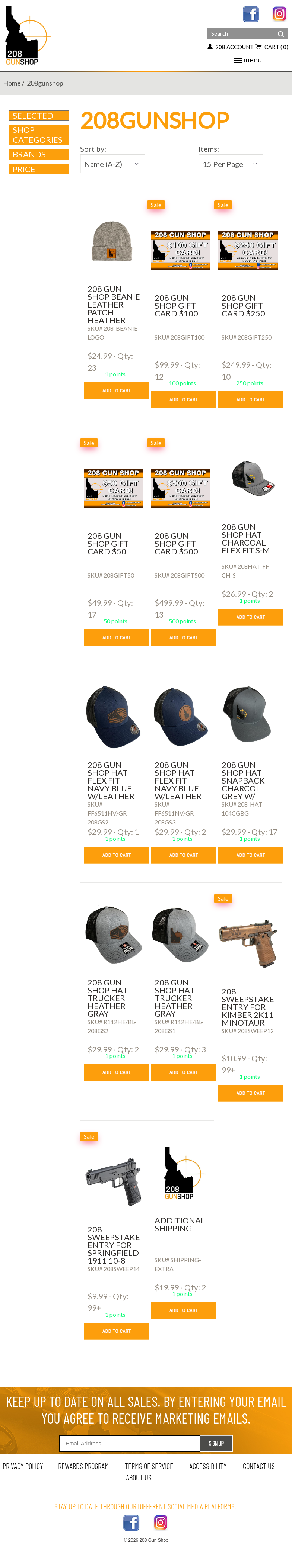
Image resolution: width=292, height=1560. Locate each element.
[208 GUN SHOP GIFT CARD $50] (113, 488)
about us (139, 1477)
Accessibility (208, 1465)
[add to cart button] (122, 390)
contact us (259, 1465)
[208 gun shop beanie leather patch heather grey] (113, 241)
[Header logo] (29, 34)
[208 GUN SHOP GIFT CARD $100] (180, 250)
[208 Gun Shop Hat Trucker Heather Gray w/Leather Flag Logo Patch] (113, 935)
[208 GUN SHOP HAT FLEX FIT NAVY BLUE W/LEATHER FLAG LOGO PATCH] (113, 717)
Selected (33, 115)
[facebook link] (250, 13)
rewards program (83, 1465)
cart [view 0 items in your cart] (272, 47)
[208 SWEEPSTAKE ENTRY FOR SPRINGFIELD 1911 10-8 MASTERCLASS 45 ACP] (113, 1182)
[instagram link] (280, 13)
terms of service (149, 1465)
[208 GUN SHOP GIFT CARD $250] (247, 250)
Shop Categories (39, 134)
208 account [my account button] (230, 47)
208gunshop (45, 83)
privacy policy (23, 1465)
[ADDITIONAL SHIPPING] (180, 1173)
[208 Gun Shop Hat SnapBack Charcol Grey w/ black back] (247, 717)
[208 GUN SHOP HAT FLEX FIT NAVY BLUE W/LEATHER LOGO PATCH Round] (180, 717)
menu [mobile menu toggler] (248, 59)
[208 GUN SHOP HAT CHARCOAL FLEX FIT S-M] (247, 479)
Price (39, 169)
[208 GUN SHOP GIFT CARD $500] (180, 488)
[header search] (280, 28)
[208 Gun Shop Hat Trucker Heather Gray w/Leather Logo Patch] (180, 935)
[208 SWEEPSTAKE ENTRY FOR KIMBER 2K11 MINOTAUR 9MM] (247, 944)
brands (39, 154)
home (12, 83)
